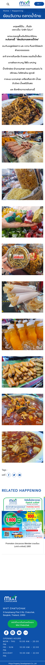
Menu (3, 4)
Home (6, 11)
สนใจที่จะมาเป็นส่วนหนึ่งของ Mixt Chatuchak (22, 623)
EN (38, 4)
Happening (17, 11)
